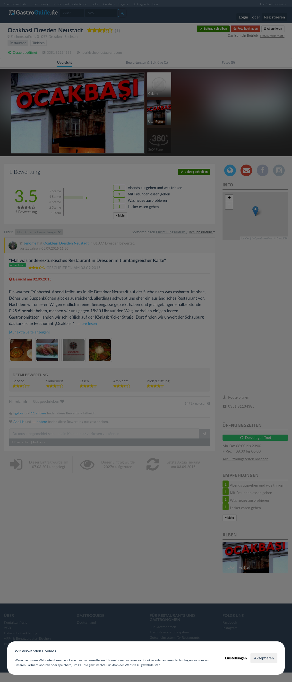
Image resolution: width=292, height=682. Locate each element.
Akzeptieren (264, 658)
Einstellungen (236, 658)
